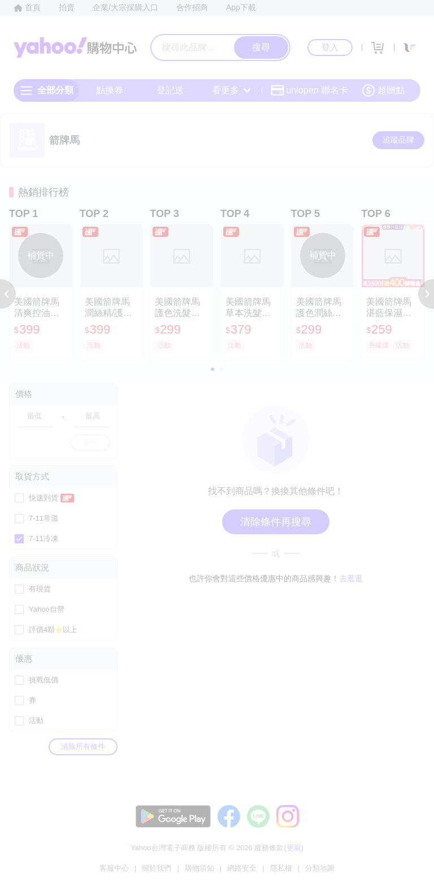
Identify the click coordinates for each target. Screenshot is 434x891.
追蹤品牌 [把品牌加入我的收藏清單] (398, 139)
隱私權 (281, 868)
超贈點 (383, 90)
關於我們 (156, 868)
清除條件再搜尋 (275, 521)
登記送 (170, 90)
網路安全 (242, 868)
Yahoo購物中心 (75, 47)
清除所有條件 (83, 746)
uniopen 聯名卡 (309, 90)
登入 (330, 47)
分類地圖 (320, 868)
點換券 (109, 90)
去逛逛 (351, 578)
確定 (90, 442)
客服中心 (114, 868)
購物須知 (199, 868)
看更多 (231, 90)
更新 (294, 848)
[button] (8, 294)
